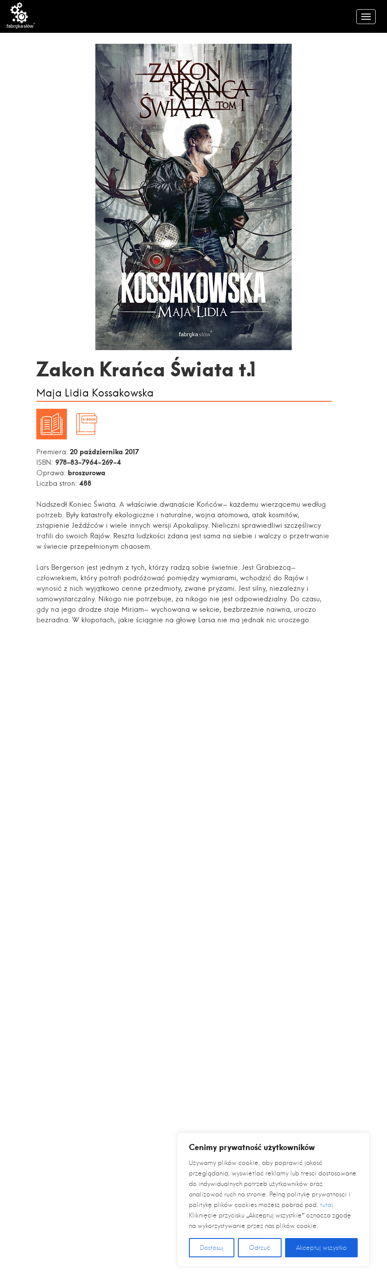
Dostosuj (211, 1248)
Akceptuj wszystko (321, 1248)
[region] (273, 1199)
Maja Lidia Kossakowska (94, 393)
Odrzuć (259, 1248)
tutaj (326, 1205)
